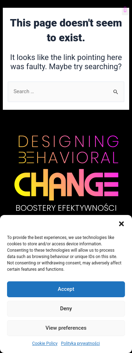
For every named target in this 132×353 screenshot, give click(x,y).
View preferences (65, 328)
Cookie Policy (44, 343)
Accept (66, 289)
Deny (66, 308)
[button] (121, 223)
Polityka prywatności (80, 343)
